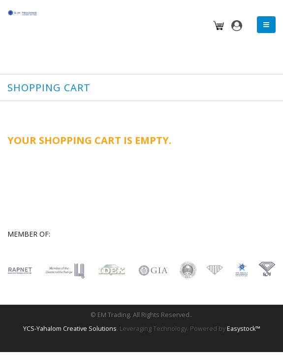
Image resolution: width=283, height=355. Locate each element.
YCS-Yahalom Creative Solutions (70, 328)
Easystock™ (243, 328)
